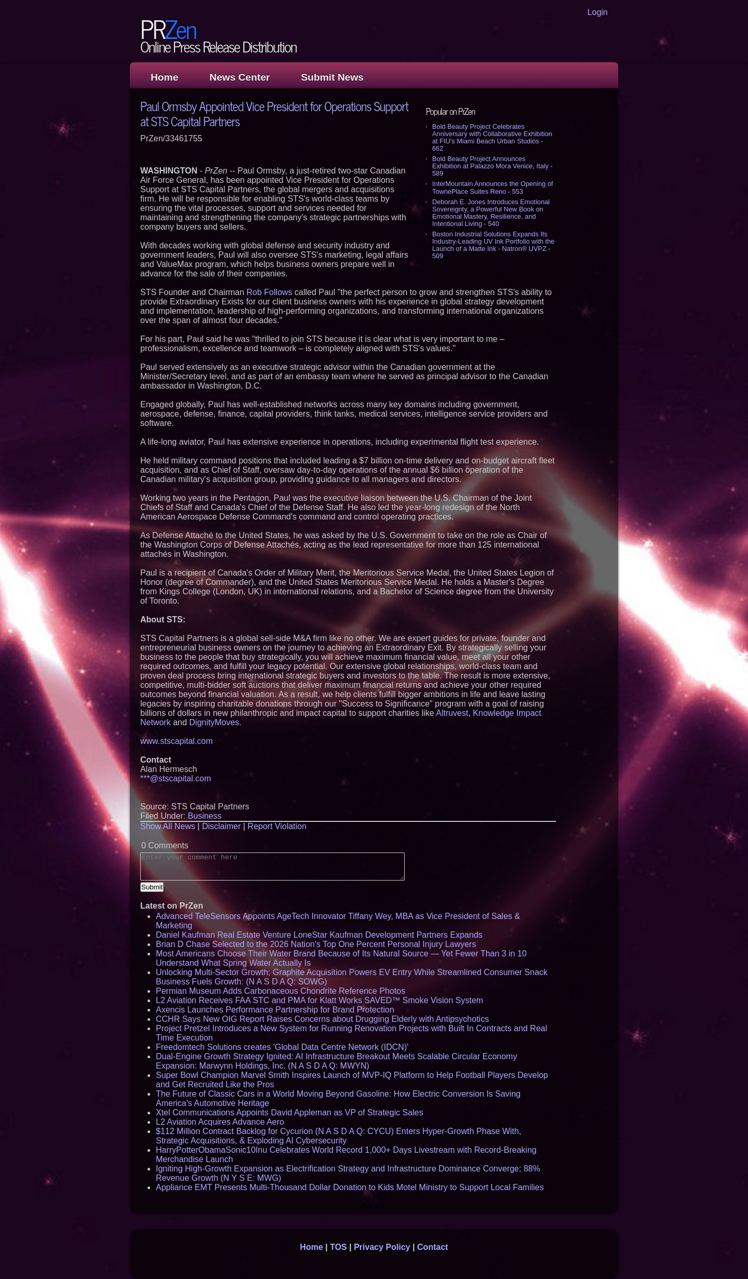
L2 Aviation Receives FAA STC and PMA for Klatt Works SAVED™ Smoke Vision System (319, 1000)
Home (164, 77)
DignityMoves (214, 722)
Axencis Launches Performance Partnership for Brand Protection (275, 1009)
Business (205, 815)
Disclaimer (221, 826)
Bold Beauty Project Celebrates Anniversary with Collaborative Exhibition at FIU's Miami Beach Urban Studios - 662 (492, 137)
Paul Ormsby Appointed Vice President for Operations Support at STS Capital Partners (274, 113)
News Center (239, 77)
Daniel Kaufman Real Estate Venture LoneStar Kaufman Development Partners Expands (319, 934)
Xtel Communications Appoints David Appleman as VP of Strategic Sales (289, 1112)
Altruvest (452, 713)
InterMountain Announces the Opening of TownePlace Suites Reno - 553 (492, 187)
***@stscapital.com (175, 778)
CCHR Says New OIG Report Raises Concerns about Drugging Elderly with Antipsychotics (322, 1019)
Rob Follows (269, 292)
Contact (432, 1247)
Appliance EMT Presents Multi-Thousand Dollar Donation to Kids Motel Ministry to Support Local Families (350, 1187)
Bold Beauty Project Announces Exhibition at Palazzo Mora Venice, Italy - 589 (492, 166)
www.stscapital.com (176, 741)
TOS (338, 1247)
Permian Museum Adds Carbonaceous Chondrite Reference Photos (280, 991)
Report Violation (277, 826)
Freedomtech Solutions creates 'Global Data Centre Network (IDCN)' (282, 1047)
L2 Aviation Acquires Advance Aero (220, 1121)
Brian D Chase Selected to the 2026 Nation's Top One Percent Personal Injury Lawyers (316, 944)
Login (597, 12)
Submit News (332, 77)
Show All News (167, 826)
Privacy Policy (382, 1247)
